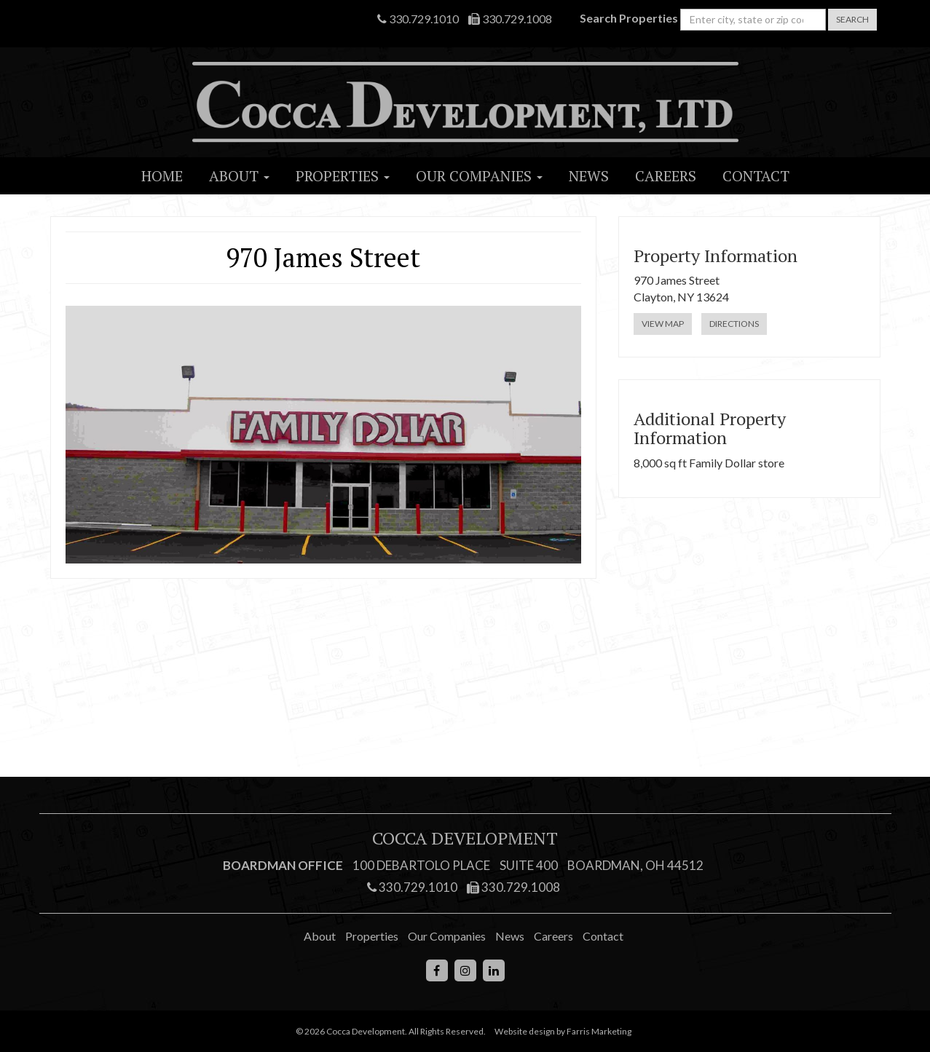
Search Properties (629, 18)
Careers (665, 176)
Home (162, 176)
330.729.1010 (418, 18)
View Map (663, 323)
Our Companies (479, 176)
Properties (343, 176)
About (239, 176)
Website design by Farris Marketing (562, 1031)
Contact (755, 176)
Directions (734, 323)
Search (852, 19)
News (589, 176)
